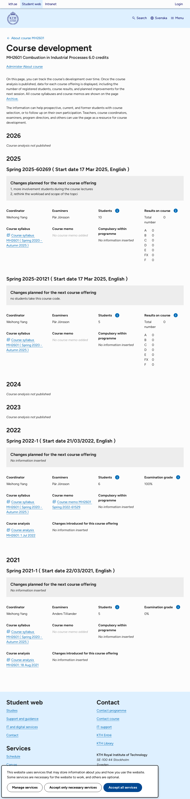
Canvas (11, 765)
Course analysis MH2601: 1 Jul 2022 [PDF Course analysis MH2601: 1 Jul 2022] (20, 532)
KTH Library (105, 743)
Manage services (24, 787)
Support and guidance (22, 719)
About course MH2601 (27, 38)
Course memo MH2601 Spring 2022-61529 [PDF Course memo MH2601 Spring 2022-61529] (72, 504)
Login (179, 4)
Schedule (13, 756)
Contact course (108, 719)
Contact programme (111, 710)
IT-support (104, 727)
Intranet (51, 4)
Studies (11, 710)
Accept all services (123, 787)
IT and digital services (22, 727)
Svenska (161, 18)
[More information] (117, 211)
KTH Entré (104, 735)
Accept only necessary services (73, 787)
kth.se (13, 4)
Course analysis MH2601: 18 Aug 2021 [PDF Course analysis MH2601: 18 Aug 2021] (22, 662)
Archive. (12, 99)
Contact (12, 735)
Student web (31, 4)
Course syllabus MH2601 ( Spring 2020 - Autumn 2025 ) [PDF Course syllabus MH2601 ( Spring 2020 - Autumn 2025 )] (24, 240)
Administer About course (24, 66)
